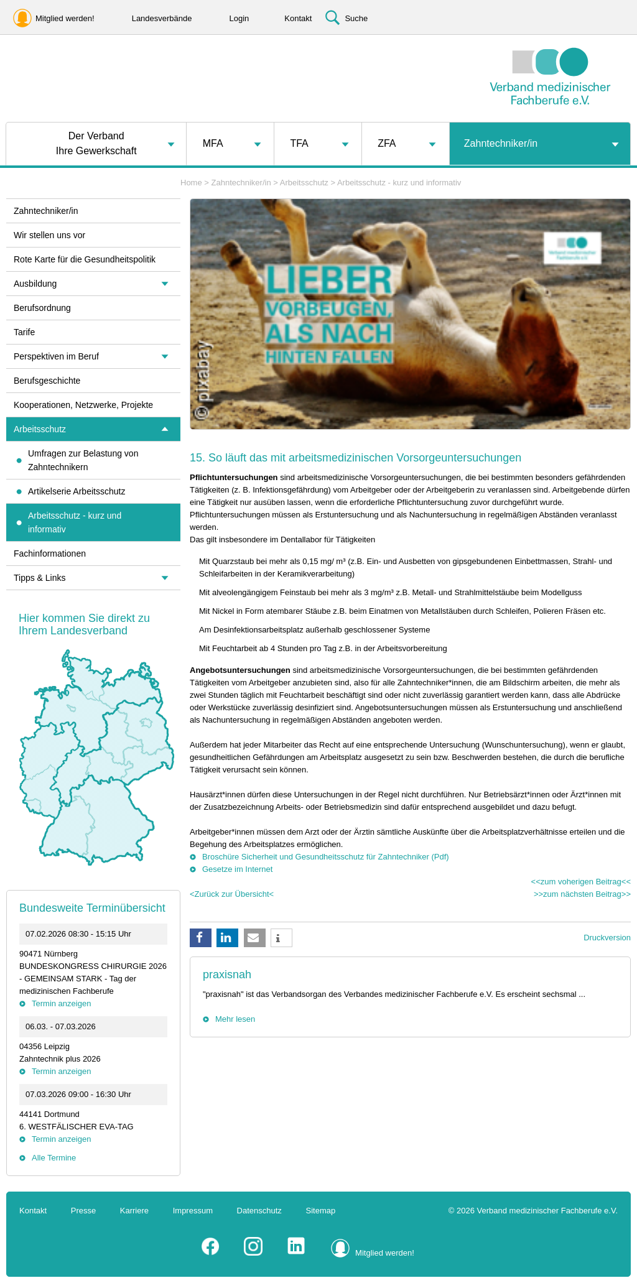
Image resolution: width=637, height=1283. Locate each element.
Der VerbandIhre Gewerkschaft (96, 143)
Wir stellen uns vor (49, 235)
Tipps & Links (40, 578)
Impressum (193, 1210)
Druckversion (607, 937)
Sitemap (321, 1210)
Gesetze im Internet (237, 869)
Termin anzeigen (61, 1003)
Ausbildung (35, 284)
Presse (83, 1210)
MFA (213, 143)
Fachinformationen (50, 553)
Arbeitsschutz (304, 182)
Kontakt (33, 1210)
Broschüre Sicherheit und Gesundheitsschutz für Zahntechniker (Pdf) (325, 856)
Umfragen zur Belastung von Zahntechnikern (83, 460)
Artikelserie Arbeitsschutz (76, 491)
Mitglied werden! (384, 1253)
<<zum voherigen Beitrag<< (581, 881)
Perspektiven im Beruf (56, 356)
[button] (201, 938)
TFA (299, 143)
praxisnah (227, 974)
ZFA (387, 143)
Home (191, 182)
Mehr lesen (235, 1019)
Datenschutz (259, 1210)
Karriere (134, 1210)
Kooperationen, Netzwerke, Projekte (83, 405)
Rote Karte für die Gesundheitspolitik (85, 259)
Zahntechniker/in (500, 143)
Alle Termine (54, 1157)
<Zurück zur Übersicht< (232, 894)
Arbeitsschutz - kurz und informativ (399, 182)
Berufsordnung (42, 308)
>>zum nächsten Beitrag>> (582, 894)
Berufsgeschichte (47, 381)
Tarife (24, 332)
